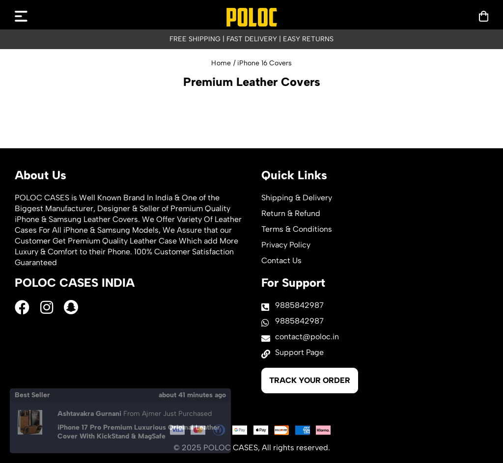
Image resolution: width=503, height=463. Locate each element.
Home (221, 63)
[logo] (251, 17)
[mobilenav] (21, 16)
